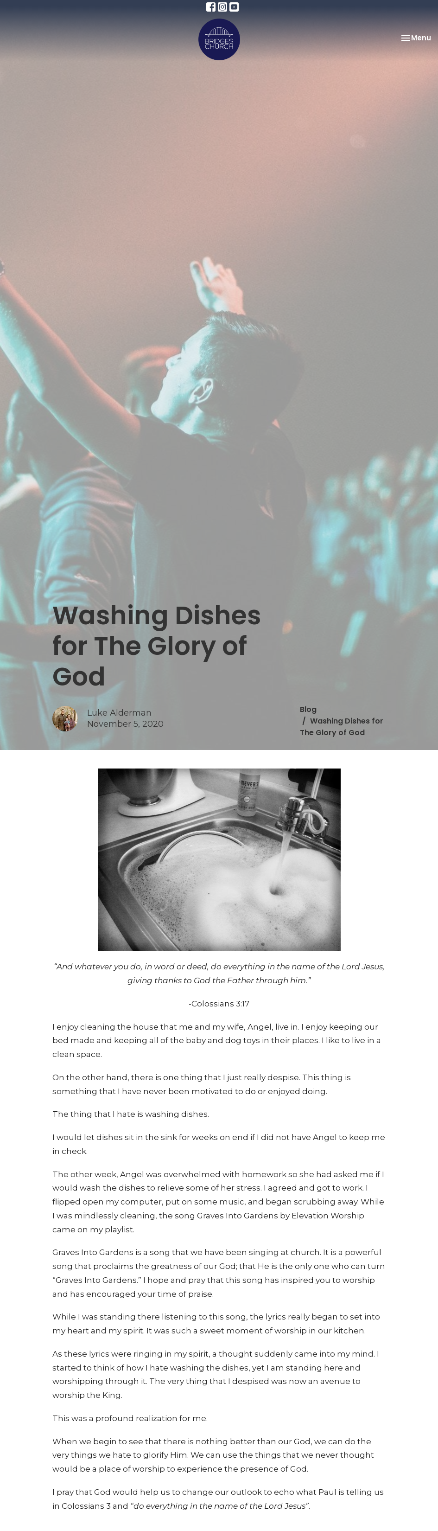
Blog (308, 709)
